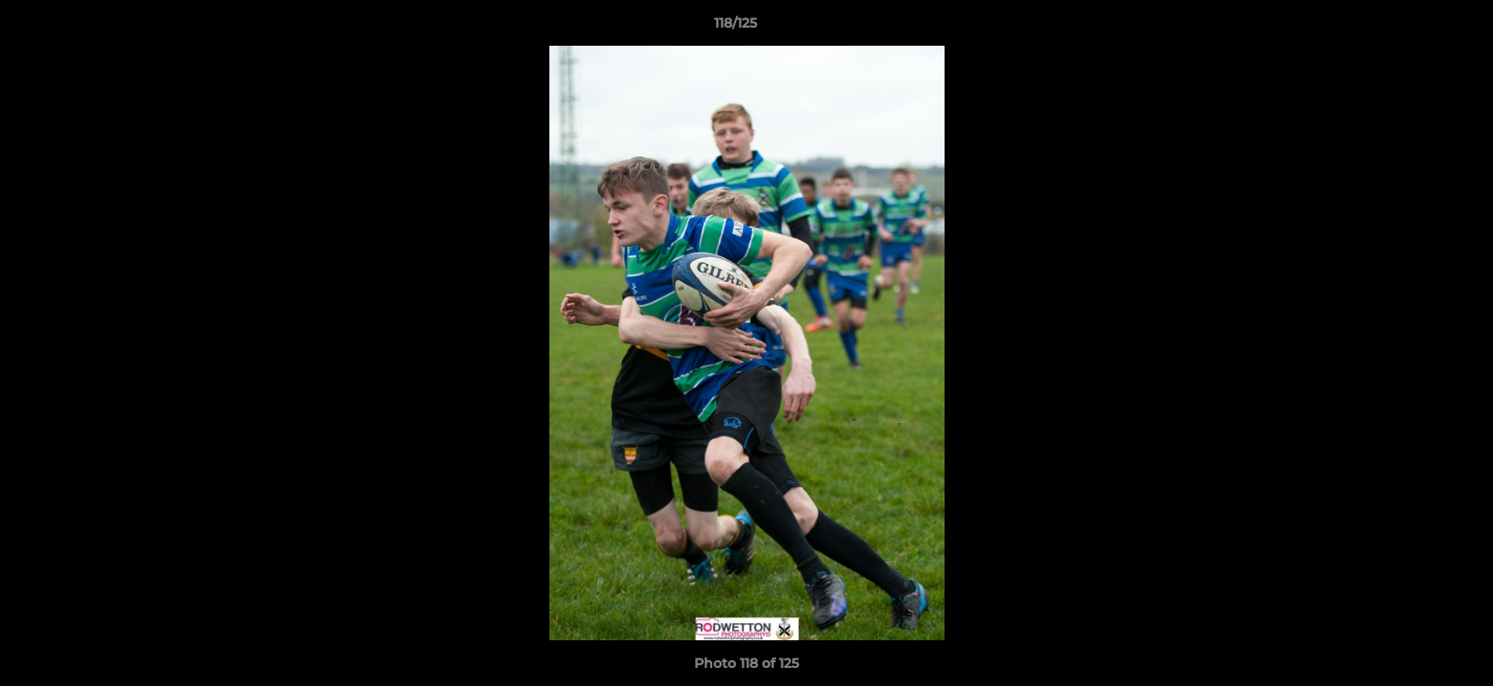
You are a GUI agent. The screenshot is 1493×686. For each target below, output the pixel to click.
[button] (1413, 27)
